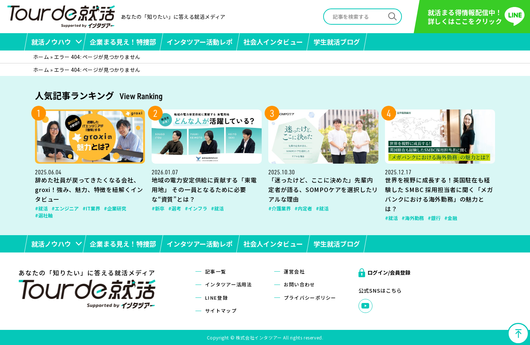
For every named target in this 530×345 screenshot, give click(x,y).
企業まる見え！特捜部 (123, 41)
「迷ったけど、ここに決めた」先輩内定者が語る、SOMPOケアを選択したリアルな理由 (323, 189)
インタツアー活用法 (228, 284)
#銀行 (434, 218)
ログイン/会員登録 (388, 272)
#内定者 (303, 208)
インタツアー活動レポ (200, 41)
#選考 (174, 208)
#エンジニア (65, 208)
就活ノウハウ (51, 41)
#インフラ (196, 208)
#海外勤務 (413, 218)
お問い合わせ (299, 284)
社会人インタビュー (273, 41)
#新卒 (158, 208)
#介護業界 (279, 208)
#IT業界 (91, 208)
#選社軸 (44, 215)
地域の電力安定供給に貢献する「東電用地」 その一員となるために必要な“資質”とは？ (204, 189)
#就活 (41, 208)
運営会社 (294, 271)
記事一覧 (215, 271)
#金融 (450, 218)
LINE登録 (216, 297)
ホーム (41, 56)
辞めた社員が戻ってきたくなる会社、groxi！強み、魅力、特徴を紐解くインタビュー (89, 189)
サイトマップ (221, 310)
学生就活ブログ (337, 41)
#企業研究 (115, 208)
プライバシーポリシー (310, 297)
